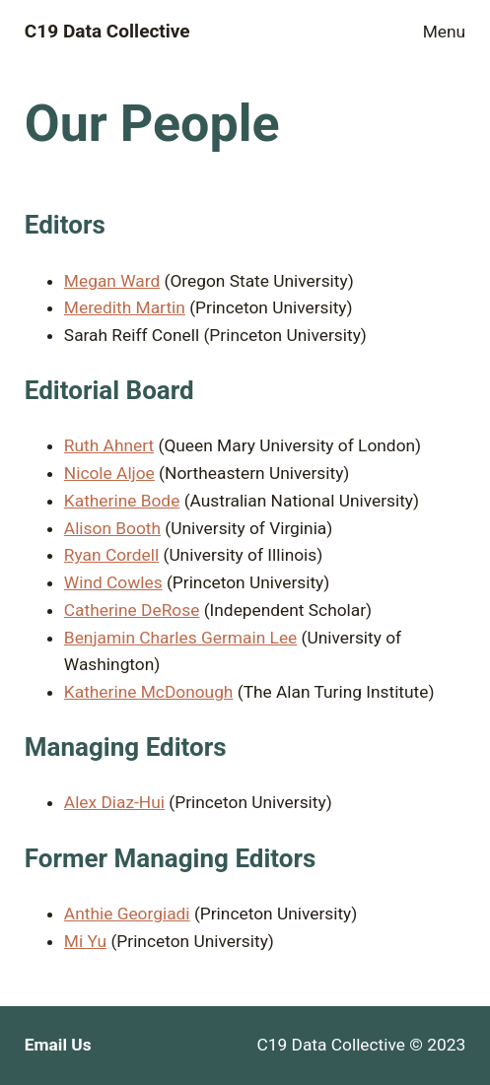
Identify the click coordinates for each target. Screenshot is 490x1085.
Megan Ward (112, 281)
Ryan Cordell (111, 555)
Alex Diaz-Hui (114, 802)
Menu (444, 31)
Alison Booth (112, 528)
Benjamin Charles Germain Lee (180, 637)
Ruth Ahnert (109, 445)
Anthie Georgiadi (127, 913)
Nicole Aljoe (109, 473)
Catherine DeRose (132, 610)
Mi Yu (85, 941)
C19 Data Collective (107, 31)
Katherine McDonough (149, 692)
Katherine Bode (121, 500)
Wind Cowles (113, 582)
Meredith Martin (124, 307)
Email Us (58, 1044)
